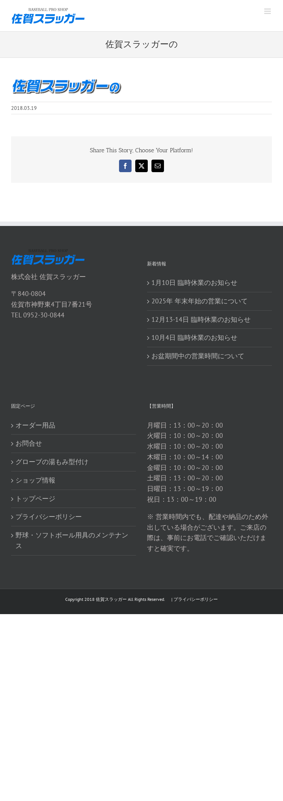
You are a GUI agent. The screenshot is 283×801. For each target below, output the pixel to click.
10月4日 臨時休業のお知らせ (194, 337)
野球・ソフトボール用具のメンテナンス (71, 540)
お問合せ (28, 443)
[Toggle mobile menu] (268, 11)
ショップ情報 (35, 480)
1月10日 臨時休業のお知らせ (194, 282)
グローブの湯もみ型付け (51, 461)
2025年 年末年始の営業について (199, 301)
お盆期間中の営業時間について (197, 356)
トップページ (35, 498)
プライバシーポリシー (48, 516)
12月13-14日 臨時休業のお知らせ (201, 319)
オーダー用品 (35, 425)
